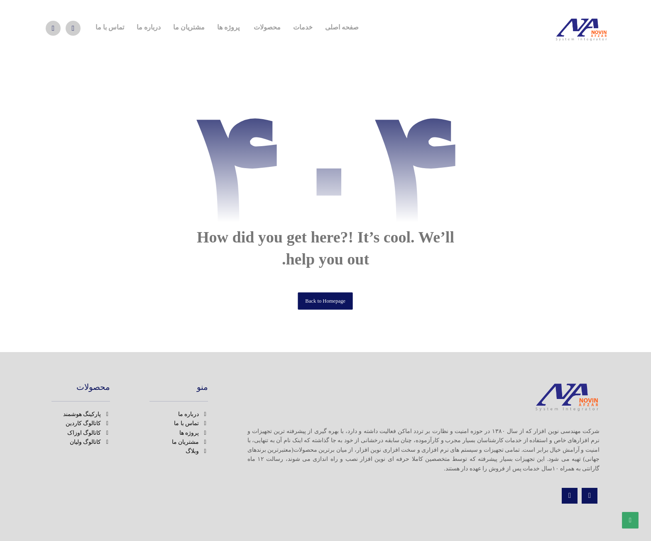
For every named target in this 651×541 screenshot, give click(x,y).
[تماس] (53, 28)
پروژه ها (193, 433)
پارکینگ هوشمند (86, 414)
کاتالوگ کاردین (88, 423)
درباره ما (193, 414)
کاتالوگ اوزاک (88, 433)
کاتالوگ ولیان (90, 442)
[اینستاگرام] (589, 496)
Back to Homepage (326, 301)
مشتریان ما (190, 442)
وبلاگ (197, 451)
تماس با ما (191, 423)
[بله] (73, 28)
